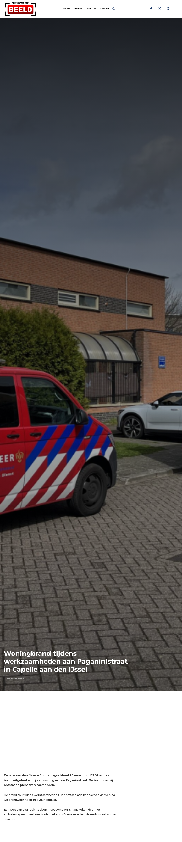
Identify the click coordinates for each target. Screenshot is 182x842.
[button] (113, 8)
